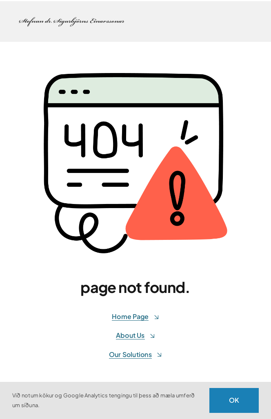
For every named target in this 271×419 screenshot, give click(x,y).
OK (234, 400)
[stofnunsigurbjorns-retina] (72, 17)
